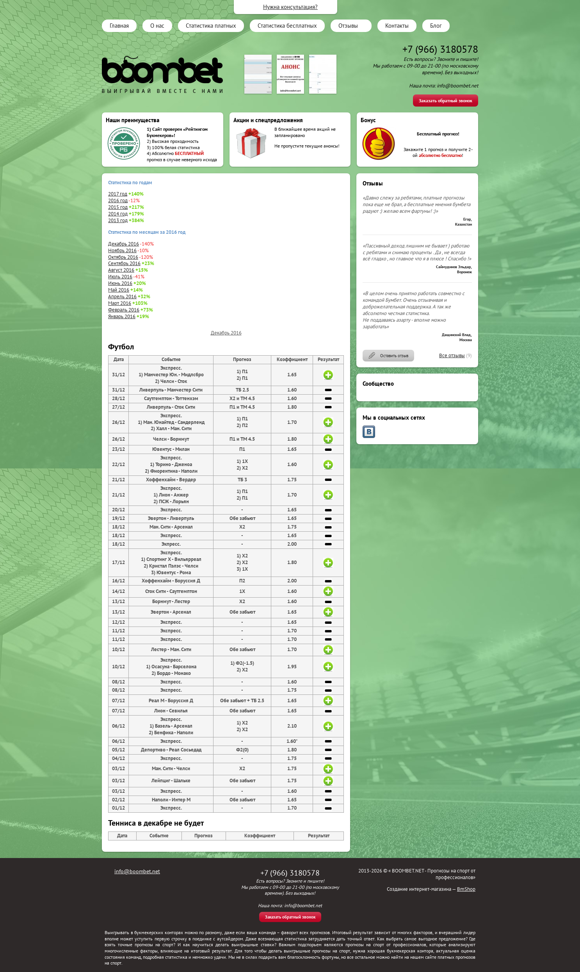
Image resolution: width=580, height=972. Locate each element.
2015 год (118, 207)
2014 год (118, 213)
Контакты (397, 25)
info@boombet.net (137, 871)
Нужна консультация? (290, 7)
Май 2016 (118, 290)
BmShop (466, 889)
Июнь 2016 (120, 283)
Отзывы (348, 25)
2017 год (117, 193)
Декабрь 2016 (123, 243)
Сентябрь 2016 (124, 263)
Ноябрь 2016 (122, 250)
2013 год (118, 220)
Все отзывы (452, 355)
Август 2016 (121, 270)
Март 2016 (119, 303)
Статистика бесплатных (287, 25)
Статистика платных (211, 25)
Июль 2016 (120, 276)
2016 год (118, 200)
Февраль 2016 (123, 309)
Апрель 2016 (122, 296)
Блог (436, 25)
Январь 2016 (121, 316)
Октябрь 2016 (123, 257)
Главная (119, 25)
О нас (157, 25)
